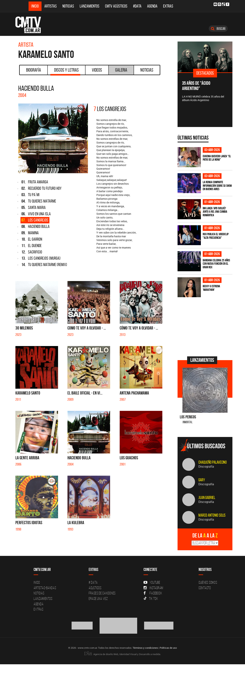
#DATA (137, 6)
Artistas (50, 6)
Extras (168, 6)
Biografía (33, 70)
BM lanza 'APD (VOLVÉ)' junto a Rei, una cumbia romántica (215, 211)
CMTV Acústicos (116, 6)
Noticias (68, 6)
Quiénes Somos (208, 582)
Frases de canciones (102, 593)
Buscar (218, 28)
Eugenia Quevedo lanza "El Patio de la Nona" (217, 157)
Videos (97, 70)
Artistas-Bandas (45, 588)
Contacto (205, 588)
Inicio (35, 6)
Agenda (152, 6)
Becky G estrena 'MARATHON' (211, 287)
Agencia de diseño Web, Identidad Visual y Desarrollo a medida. (122, 654)
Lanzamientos (89, 6)
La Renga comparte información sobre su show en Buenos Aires (217, 185)
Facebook (153, 593)
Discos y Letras (65, 71)
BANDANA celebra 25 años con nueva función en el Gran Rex (216, 263)
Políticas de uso (168, 647)
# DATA (93, 582)
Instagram (153, 588)
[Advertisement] (206, 326)
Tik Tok (151, 598)
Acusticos (95, 588)
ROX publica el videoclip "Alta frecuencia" (215, 235)
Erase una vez (98, 598)
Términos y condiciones (145, 647)
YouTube (152, 582)
